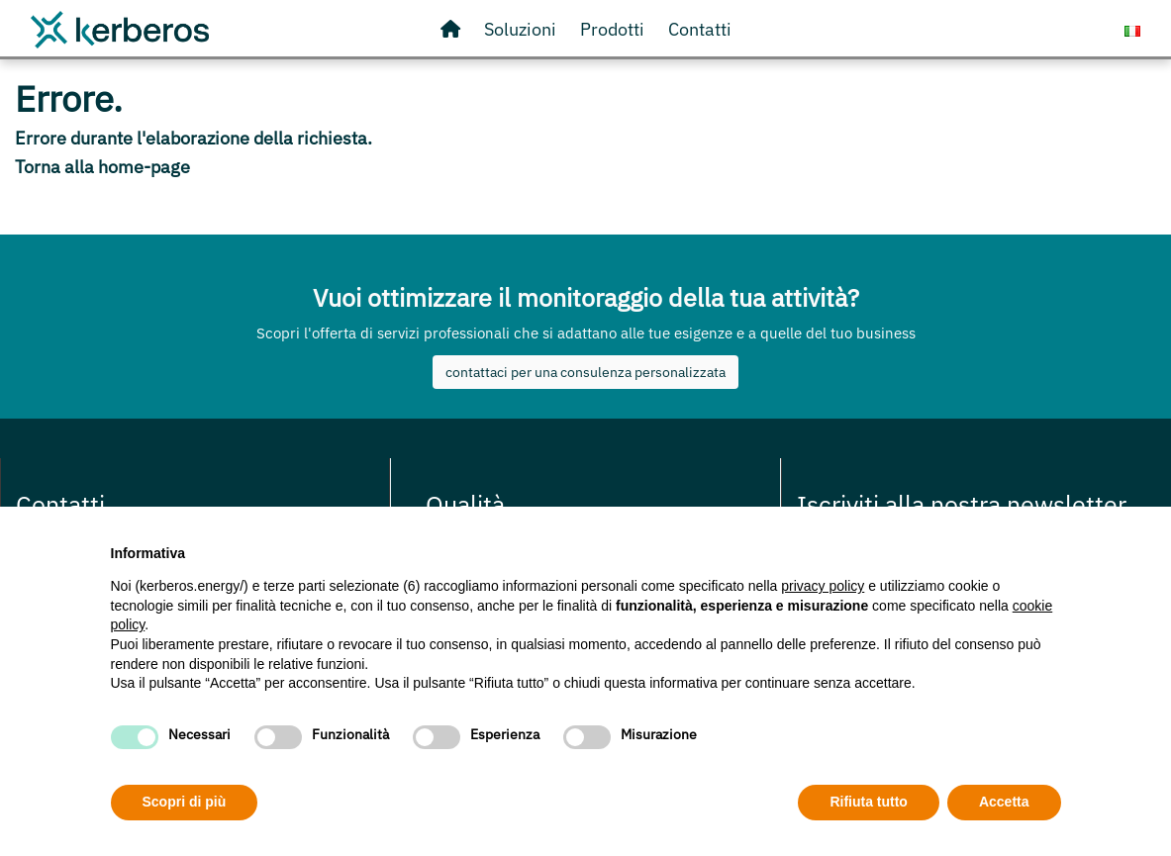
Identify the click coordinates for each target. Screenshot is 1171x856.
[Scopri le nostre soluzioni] (520, 29)
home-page (144, 166)
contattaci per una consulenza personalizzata (585, 372)
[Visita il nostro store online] (612, 29)
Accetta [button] (1004, 801)
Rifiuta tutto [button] (868, 801)
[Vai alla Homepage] (450, 29)
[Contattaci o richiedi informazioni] (699, 29)
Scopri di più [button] (185, 801)
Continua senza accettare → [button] (968, 547)
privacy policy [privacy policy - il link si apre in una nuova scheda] (822, 586)
